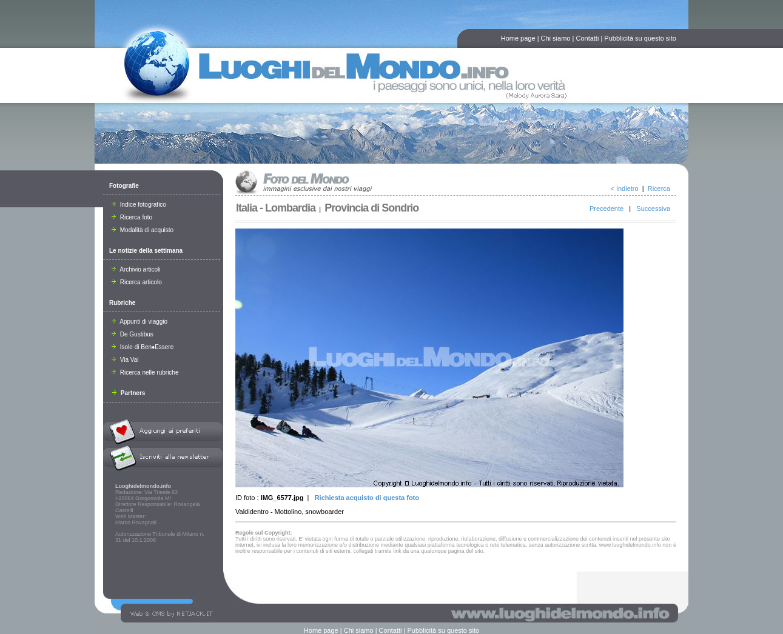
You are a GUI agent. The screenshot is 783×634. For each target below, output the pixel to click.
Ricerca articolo (137, 282)
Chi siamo (556, 38)
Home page (518, 38)
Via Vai (125, 359)
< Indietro (624, 188)
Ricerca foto (132, 217)
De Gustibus (132, 334)
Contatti (587, 38)
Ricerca (659, 188)
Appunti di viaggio (139, 321)
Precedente (606, 208)
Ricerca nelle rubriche (145, 372)
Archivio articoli (136, 269)
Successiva (653, 208)
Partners (128, 393)
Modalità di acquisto (142, 230)
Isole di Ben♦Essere (142, 347)
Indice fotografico (139, 204)
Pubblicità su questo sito (640, 38)
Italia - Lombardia (275, 208)
